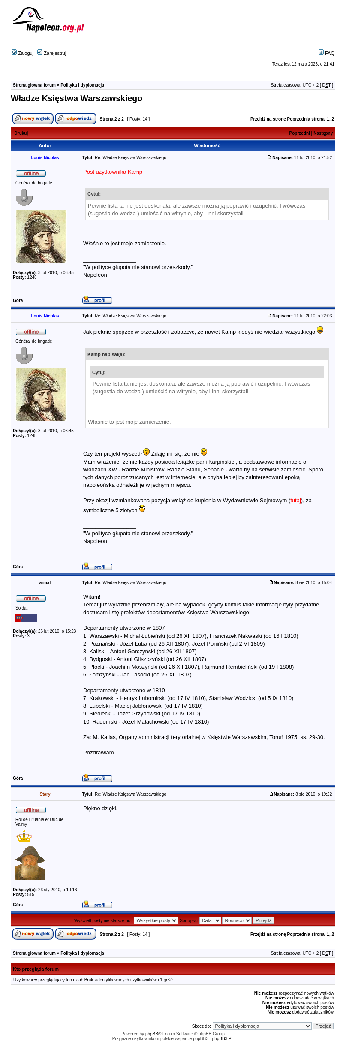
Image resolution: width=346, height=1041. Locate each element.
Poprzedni (299, 133)
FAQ (326, 53)
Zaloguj (22, 53)
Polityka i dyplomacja (82, 85)
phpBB (151, 1034)
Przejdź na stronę (268, 119)
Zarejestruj (51, 53)
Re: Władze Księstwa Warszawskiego (130, 157)
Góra (18, 300)
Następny (323, 133)
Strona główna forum (34, 85)
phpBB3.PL (223, 1038)
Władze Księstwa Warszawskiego (76, 98)
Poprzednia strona (306, 119)
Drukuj (21, 133)
